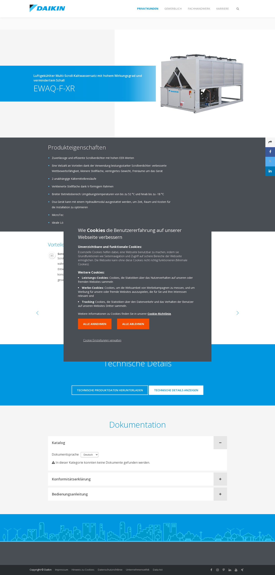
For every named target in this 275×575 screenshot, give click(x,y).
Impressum (61, 569)
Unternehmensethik (137, 569)
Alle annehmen (94, 324)
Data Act (158, 569)
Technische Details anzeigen (176, 390)
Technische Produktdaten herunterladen (110, 390)
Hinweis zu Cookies (83, 569)
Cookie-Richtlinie (159, 314)
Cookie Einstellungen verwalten (102, 340)
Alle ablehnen (133, 324)
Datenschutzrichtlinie (110, 569)
